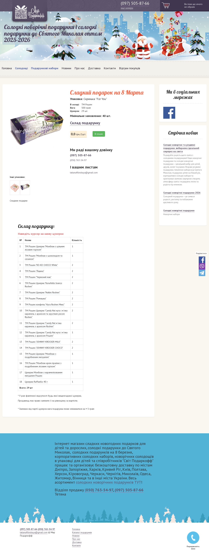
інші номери (127, 8)
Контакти (110, 68)
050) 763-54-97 (99, 489)
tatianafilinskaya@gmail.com (84, 172)
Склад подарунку (85, 122)
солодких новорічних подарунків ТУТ (108, 482)
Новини (66, 68)
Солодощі (21, 68)
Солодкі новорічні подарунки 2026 (181, 192)
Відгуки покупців (129, 68)
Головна (7, 68)
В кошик (99, 133)
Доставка (94, 68)
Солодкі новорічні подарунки (178, 210)
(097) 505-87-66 (135, 3)
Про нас (79, 68)
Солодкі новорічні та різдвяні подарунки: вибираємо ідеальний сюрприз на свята (181, 148)
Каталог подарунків (82, 532)
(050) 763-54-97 (78, 160)
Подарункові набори (44, 68)
